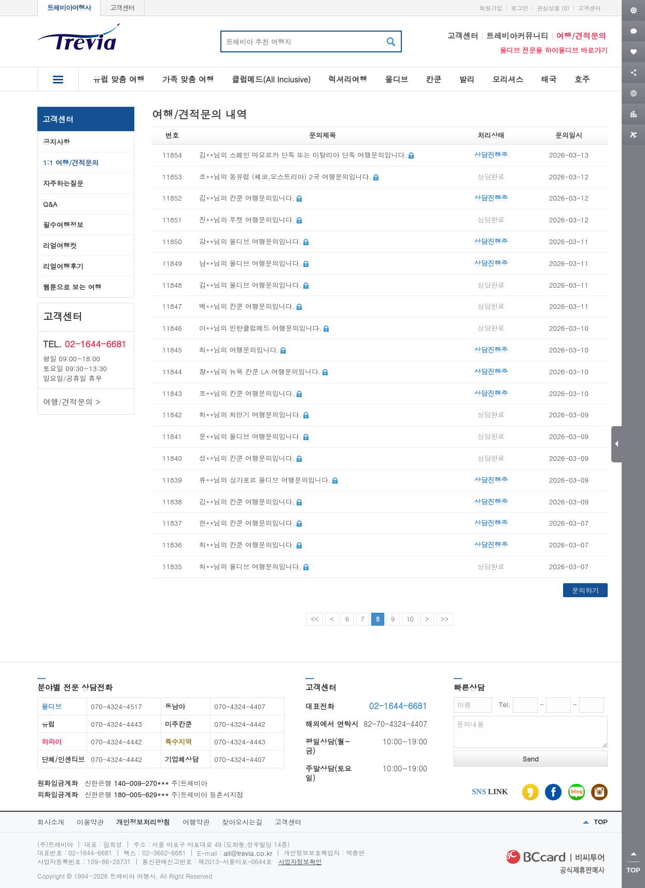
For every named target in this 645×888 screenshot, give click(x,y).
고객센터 (122, 7)
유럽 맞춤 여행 (119, 79)
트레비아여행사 (69, 7)
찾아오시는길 (242, 822)
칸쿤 (433, 79)
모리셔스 (507, 79)
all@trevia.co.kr (247, 853)
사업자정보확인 (300, 861)
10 (410, 618)
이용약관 (90, 822)
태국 (548, 79)
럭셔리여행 (347, 79)
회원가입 (491, 8)
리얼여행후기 (63, 266)
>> (444, 618)
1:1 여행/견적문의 (71, 162)
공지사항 (56, 142)
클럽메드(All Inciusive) (271, 79)
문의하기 (585, 590)
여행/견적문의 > (72, 401)
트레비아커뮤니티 (517, 35)
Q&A (50, 204)
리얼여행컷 (60, 245)
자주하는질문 (63, 183)
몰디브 (396, 79)
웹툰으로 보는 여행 (72, 287)
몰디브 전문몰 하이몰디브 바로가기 (554, 50)
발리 (466, 79)
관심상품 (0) (553, 8)
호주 (582, 79)
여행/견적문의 (581, 35)
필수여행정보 (63, 225)
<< (314, 618)
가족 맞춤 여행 (188, 79)
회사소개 (50, 822)
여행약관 (196, 822)
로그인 (519, 8)
